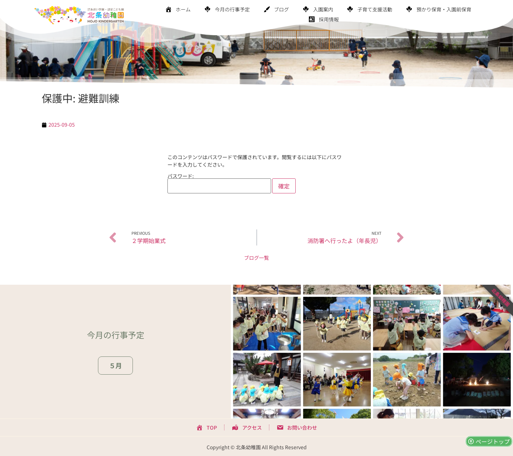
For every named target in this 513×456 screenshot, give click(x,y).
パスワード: (219, 183)
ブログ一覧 (256, 257)
